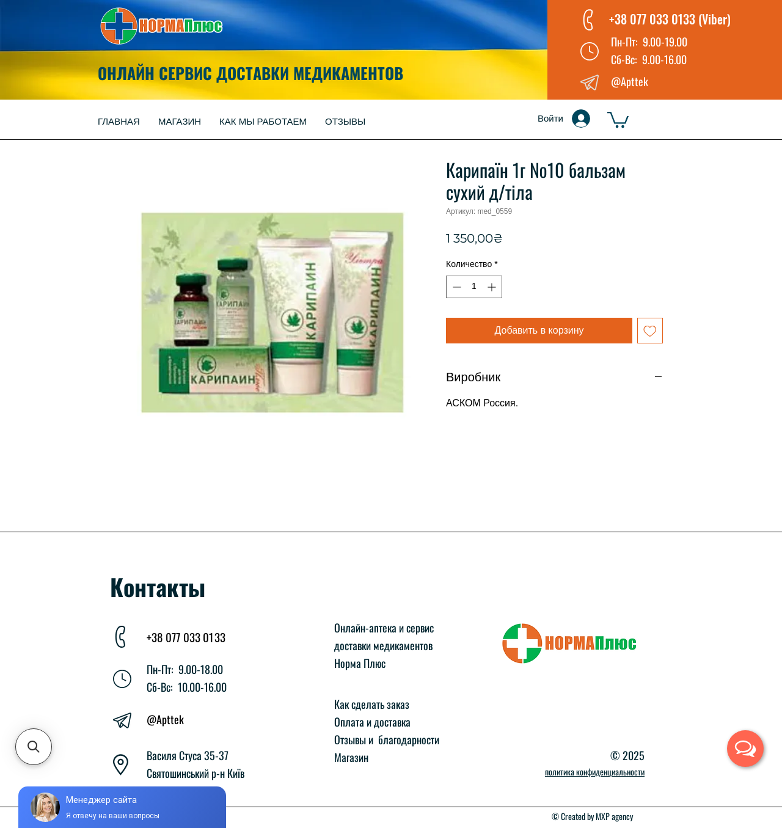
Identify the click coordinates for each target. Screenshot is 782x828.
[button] (618, 119)
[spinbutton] (474, 287)
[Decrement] (455, 287)
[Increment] (492, 287)
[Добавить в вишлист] (650, 330)
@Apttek (165, 719)
